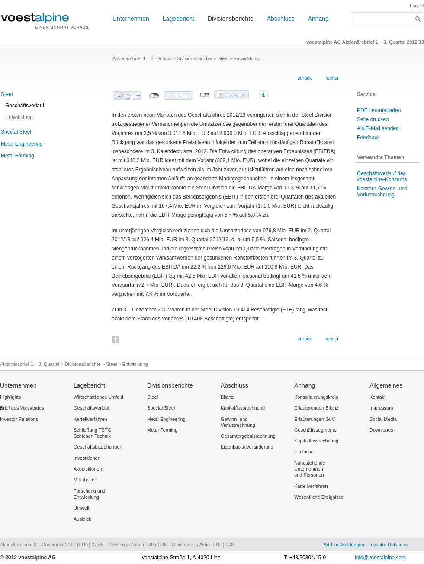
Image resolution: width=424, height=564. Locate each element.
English (417, 5)
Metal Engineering (22, 144)
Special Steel (16, 132)
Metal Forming (17, 156)
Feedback (368, 138)
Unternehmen (130, 18)
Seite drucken (373, 119)
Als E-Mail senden (378, 128)
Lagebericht (178, 18)
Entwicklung (19, 117)
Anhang (318, 18)
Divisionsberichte (231, 18)
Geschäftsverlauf (24, 106)
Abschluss (281, 18)
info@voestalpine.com (380, 557)
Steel (7, 94)
